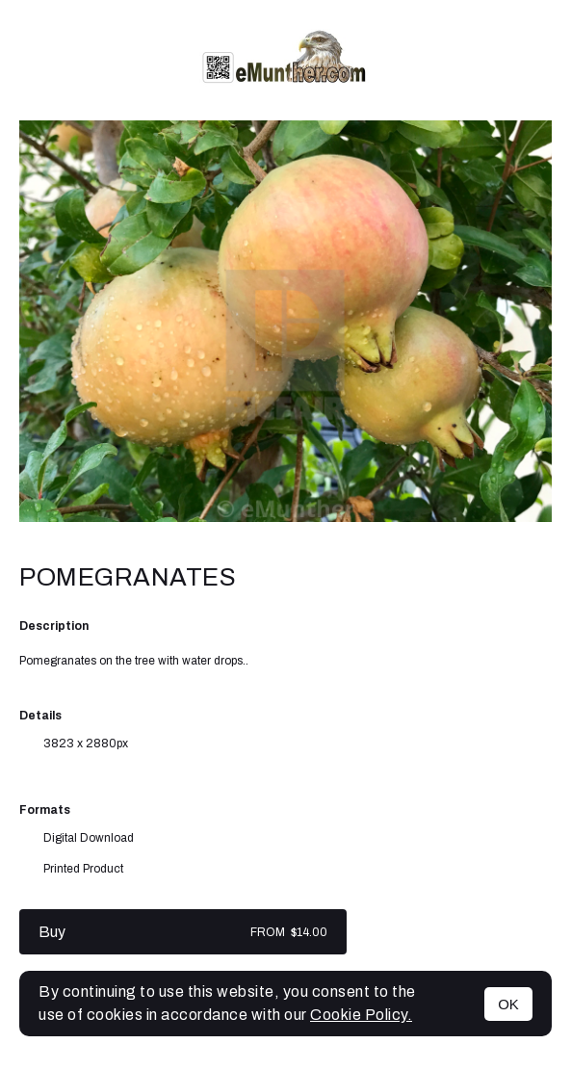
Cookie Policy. (361, 1014)
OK (508, 1004)
